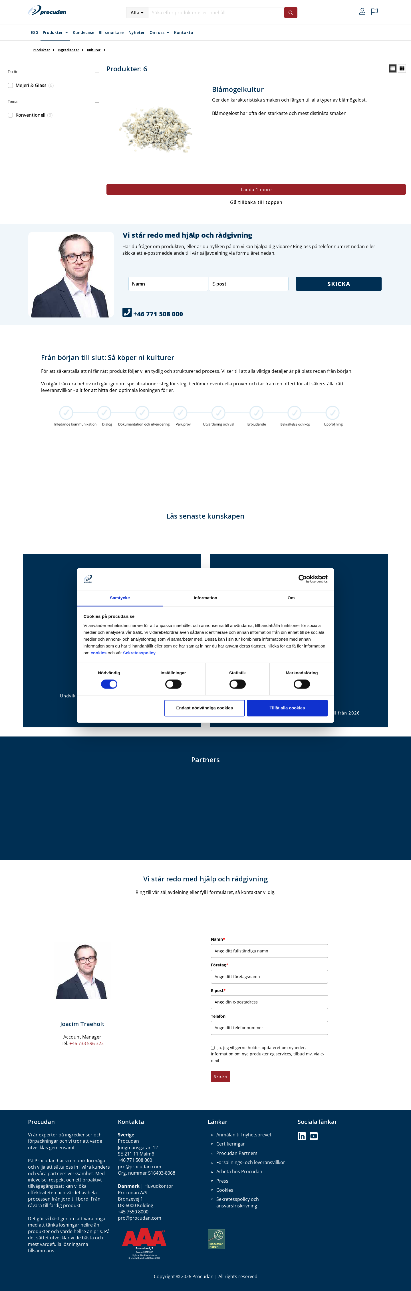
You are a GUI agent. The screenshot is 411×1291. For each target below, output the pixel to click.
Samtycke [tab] (120, 597)
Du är (12, 72)
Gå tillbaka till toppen (256, 202)
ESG (34, 32)
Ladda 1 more (256, 189)
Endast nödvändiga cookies (204, 707)
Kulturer (94, 50)
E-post (218, 990)
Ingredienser (68, 50)
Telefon (218, 1016)
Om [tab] (291, 597)
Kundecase (83, 32)
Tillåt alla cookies (287, 707)
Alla (135, 12)
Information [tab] (205, 597)
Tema (12, 101)
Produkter (53, 32)
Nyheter (136, 32)
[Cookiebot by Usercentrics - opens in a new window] (303, 579)
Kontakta (183, 32)
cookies (99, 652)
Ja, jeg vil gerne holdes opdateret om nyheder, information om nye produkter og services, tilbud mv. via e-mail (267, 1054)
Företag (219, 965)
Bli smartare (111, 32)
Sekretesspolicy (139, 652)
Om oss (157, 32)
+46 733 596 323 (86, 1043)
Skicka (338, 284)
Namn (218, 939)
